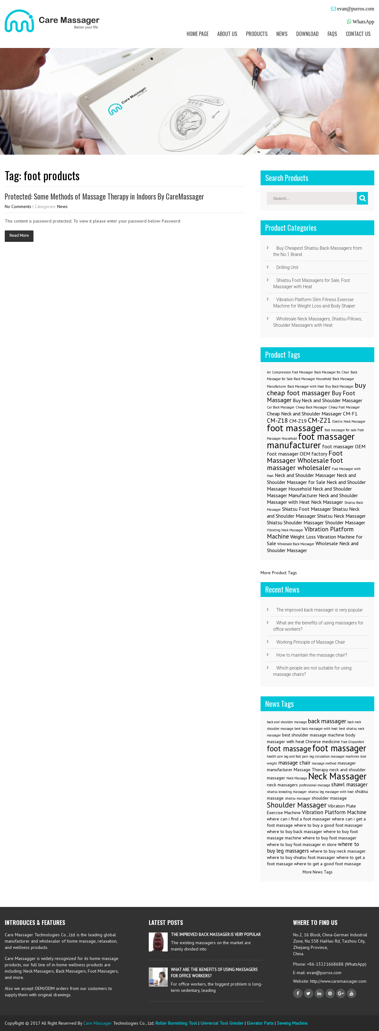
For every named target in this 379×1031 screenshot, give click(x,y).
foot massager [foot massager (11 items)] (339, 748)
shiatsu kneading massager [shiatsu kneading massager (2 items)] (287, 792)
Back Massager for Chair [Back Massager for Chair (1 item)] (331, 372)
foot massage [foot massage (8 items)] (289, 748)
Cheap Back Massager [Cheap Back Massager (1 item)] (311, 407)
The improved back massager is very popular (319, 609)
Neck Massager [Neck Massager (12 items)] (337, 776)
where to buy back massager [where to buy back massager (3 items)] (294, 831)
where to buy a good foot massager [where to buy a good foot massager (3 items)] (328, 825)
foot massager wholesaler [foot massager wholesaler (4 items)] (305, 464)
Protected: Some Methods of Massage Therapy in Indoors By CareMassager (104, 196)
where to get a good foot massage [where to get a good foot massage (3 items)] (327, 864)
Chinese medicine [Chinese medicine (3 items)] (322, 741)
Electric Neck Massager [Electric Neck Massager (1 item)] (348, 421)
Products (257, 34)
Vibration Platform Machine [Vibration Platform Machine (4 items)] (334, 812)
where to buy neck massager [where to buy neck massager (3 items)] (338, 851)
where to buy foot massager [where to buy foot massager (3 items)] (330, 838)
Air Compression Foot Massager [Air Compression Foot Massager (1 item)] (290, 372)
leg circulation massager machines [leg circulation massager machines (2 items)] (334, 756)
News (281, 34)
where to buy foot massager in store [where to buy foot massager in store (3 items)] (302, 844)
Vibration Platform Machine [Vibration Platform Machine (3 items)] (310, 532)
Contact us (358, 34)
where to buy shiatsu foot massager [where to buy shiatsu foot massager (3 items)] (301, 857)
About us (227, 34)
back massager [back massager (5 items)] (327, 721)
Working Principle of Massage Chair (310, 642)
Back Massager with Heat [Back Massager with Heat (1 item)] (305, 386)
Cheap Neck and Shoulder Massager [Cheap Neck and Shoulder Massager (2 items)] (304, 413)
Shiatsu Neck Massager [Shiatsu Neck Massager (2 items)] (341, 516)
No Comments (18, 206)
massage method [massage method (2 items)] (324, 763)
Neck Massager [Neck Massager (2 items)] (327, 502)
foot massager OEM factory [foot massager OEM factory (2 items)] (297, 453)
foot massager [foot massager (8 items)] (295, 428)
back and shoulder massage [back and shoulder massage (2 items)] (287, 722)
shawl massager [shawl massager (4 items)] (349, 784)
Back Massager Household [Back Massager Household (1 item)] (312, 379)
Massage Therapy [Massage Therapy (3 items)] (311, 769)
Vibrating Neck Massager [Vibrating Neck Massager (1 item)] (285, 530)
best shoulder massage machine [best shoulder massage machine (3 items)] (313, 735)
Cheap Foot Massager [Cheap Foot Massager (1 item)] (344, 407)
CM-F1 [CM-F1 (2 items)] (350, 413)
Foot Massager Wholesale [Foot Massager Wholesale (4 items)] (305, 456)
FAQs (332, 34)
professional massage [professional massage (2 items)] (314, 785)
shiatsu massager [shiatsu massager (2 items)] (297, 798)
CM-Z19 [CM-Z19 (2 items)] (298, 421)
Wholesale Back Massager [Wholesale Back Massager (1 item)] (295, 544)
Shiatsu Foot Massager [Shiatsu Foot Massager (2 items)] (306, 509)
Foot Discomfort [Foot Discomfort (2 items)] (352, 742)
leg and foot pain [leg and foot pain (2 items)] (296, 756)
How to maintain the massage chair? (311, 655)
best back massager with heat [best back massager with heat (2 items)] (316, 728)
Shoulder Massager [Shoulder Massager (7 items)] (297, 804)
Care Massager (97, 1023)
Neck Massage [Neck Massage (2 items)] (296, 778)
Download (307, 34)
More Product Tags (279, 572)
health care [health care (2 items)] (275, 756)
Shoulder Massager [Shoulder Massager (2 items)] (345, 522)
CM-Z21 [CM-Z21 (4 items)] (319, 420)
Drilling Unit (287, 267)
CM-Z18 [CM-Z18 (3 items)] (277, 420)
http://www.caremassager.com (337, 981)
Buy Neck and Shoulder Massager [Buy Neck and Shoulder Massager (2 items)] (327, 400)
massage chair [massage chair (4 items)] (294, 762)
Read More (19, 235)
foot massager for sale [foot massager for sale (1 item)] (340, 430)
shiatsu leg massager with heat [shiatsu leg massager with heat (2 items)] (331, 792)
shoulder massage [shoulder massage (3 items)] (329, 798)
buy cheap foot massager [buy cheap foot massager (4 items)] (316, 388)
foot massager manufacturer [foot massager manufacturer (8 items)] (311, 440)
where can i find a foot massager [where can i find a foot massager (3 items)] (299, 819)
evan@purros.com (355, 8)
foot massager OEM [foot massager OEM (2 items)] (343, 446)
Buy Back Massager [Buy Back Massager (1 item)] (339, 386)
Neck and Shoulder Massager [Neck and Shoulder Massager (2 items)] (305, 475)
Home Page (197, 34)
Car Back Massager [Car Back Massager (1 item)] (280, 407)
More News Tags (318, 872)
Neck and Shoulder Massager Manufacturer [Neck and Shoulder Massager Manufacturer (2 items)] (309, 492)
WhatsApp (363, 21)
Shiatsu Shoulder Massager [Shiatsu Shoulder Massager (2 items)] (295, 522)
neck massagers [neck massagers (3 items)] (282, 785)
